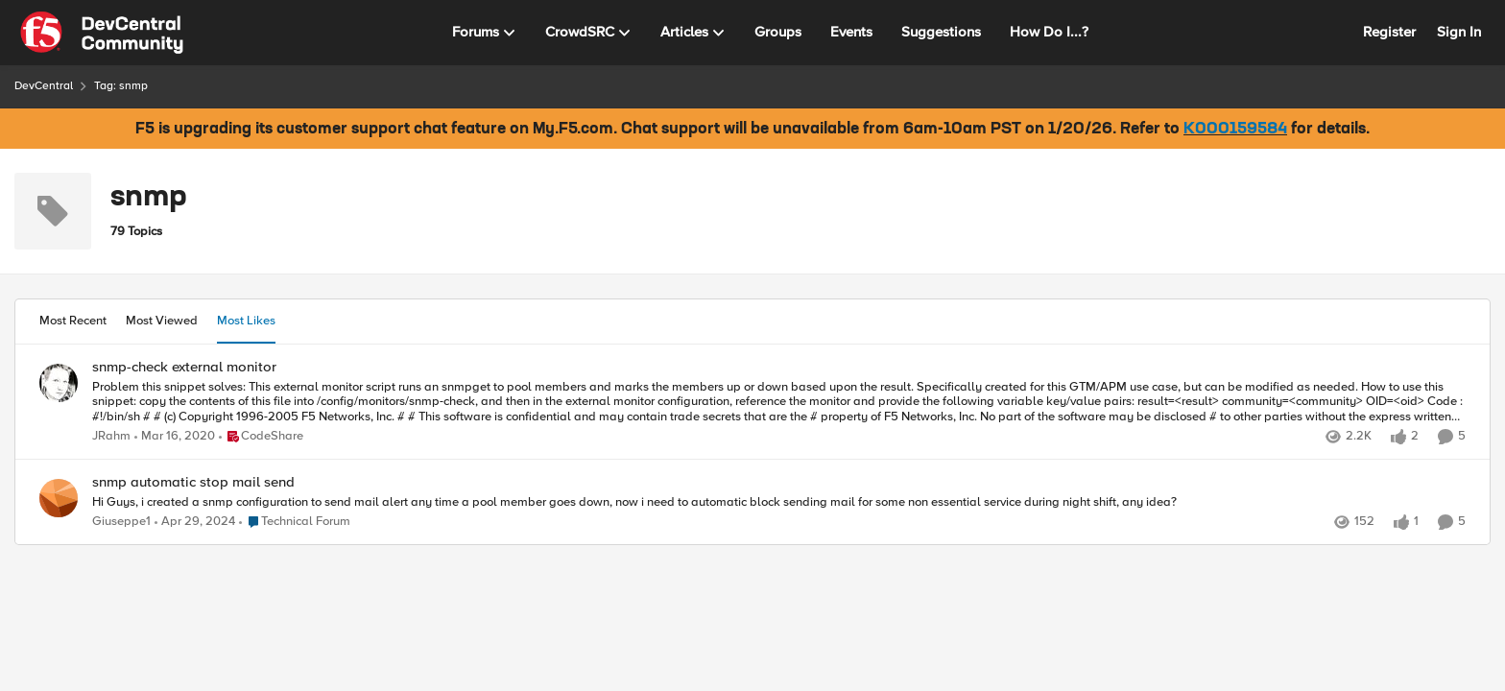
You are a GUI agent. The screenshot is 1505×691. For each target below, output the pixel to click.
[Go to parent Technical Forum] (294, 522)
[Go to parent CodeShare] (261, 436)
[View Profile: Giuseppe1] (58, 498)
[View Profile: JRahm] (58, 383)
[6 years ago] (174, 436)
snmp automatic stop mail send (193, 482)
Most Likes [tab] (246, 320)
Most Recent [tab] (73, 320)
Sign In (1459, 31)
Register (1389, 31)
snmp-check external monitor (184, 367)
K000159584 (1235, 129)
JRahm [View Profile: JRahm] (111, 436)
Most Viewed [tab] (162, 320)
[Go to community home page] (101, 33)
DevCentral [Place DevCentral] (43, 86)
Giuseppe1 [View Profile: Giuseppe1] (121, 521)
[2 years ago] (195, 522)
